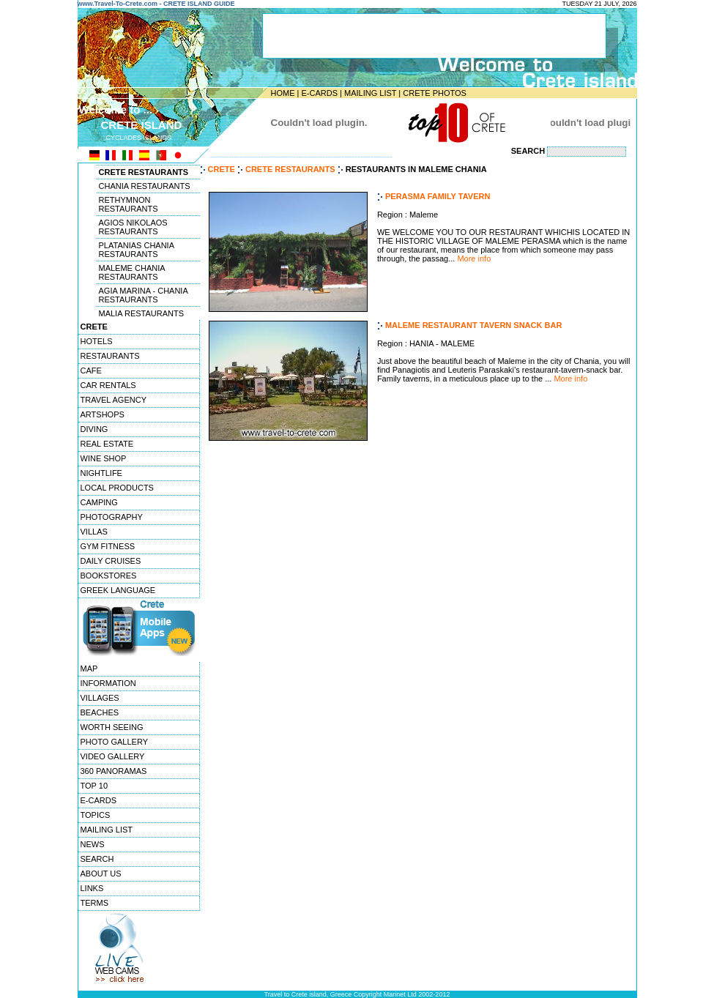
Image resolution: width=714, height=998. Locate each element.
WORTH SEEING (112, 727)
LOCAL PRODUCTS (117, 487)
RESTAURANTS (110, 355)
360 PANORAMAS (114, 771)
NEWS (93, 844)
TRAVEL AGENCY (113, 399)
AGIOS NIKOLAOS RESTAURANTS (133, 227)
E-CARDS (319, 93)
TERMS (95, 902)
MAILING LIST (370, 93)
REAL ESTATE (107, 443)
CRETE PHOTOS (434, 93)
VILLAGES (100, 697)
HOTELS (97, 341)
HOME (283, 93)
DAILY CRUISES (111, 560)
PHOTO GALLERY (115, 741)
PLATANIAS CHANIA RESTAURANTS (137, 249)
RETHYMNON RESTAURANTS (128, 204)
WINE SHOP (104, 458)
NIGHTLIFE (101, 473)
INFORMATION (108, 683)
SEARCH (97, 858)
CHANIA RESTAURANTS (144, 186)
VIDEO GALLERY (113, 756)
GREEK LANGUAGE (118, 590)
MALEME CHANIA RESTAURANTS (132, 272)
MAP (89, 668)
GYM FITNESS (108, 546)
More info (474, 258)
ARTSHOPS (102, 414)
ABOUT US (101, 873)
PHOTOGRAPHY (112, 517)
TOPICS (96, 815)
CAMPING (99, 502)
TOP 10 (94, 785)
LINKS (92, 888)
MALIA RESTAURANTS (142, 313)
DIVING (94, 429)
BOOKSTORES (109, 575)
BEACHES (100, 712)
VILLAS (94, 531)
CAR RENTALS (108, 385)
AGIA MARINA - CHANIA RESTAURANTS (143, 295)
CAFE (91, 370)
